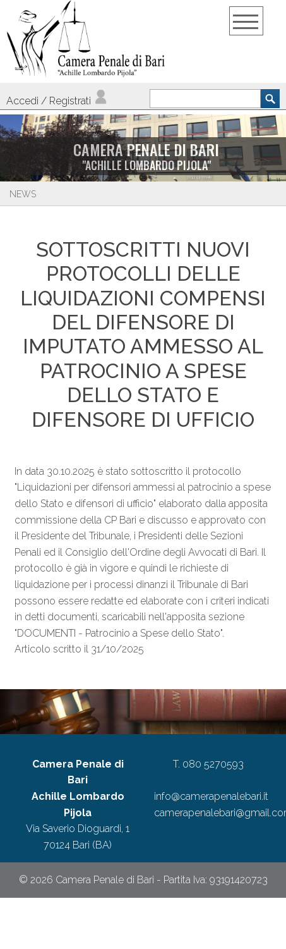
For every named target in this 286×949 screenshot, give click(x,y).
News (22, 194)
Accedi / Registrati (57, 101)
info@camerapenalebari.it (211, 796)
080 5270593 (213, 764)
